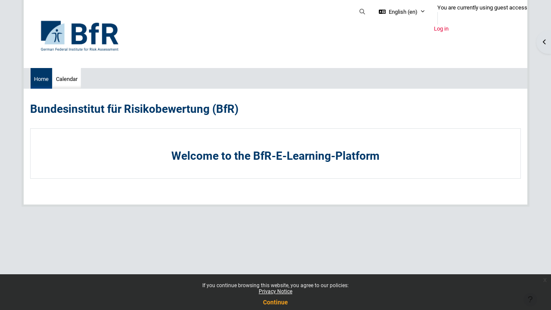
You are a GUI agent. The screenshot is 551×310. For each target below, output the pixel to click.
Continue (275, 302)
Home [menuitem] (41, 79)
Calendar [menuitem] (66, 79)
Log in (441, 28)
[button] (362, 12)
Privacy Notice (275, 291)
